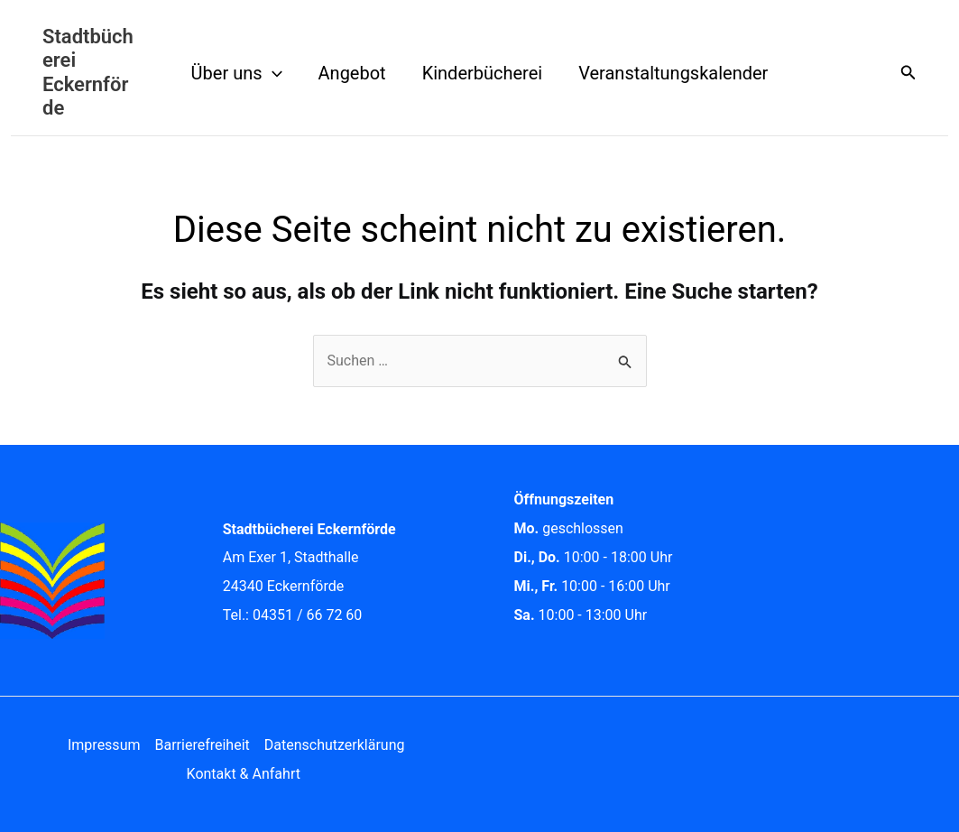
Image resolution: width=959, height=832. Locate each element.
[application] (272, 73)
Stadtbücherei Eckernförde (88, 72)
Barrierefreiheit (201, 744)
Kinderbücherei (482, 73)
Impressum (104, 744)
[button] (908, 72)
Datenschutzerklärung (334, 744)
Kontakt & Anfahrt (243, 773)
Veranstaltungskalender (673, 73)
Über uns (236, 73)
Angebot (352, 73)
